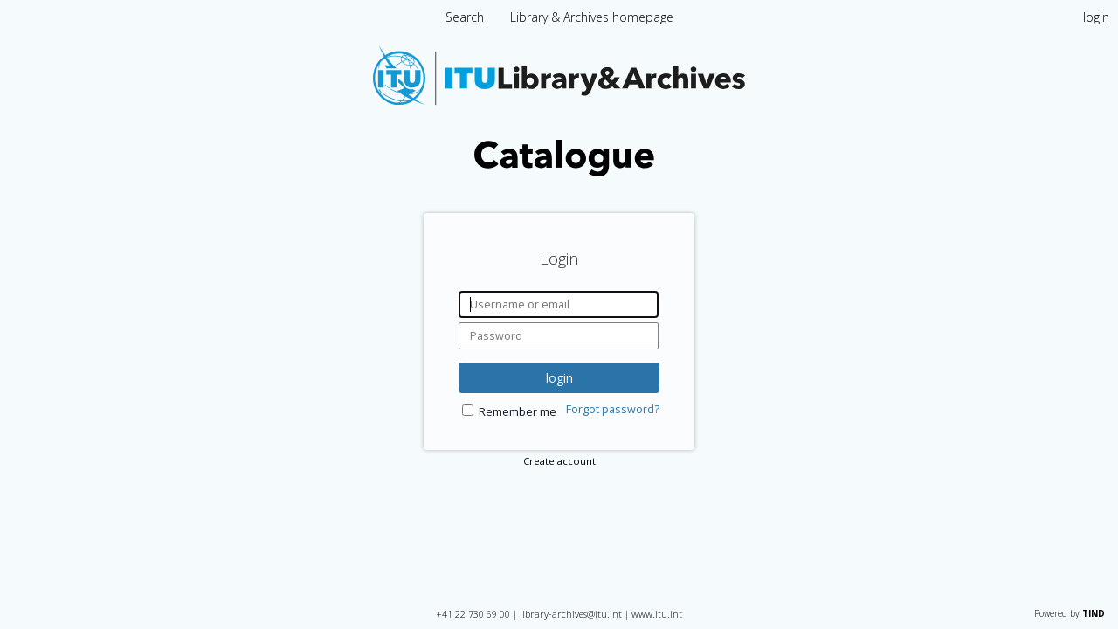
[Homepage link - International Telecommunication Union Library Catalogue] (559, 171)
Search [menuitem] (464, 17)
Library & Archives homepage (591, 17)
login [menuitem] (1096, 17)
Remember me (517, 411)
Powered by (1069, 613)
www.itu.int (656, 613)
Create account (559, 460)
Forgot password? (612, 409)
